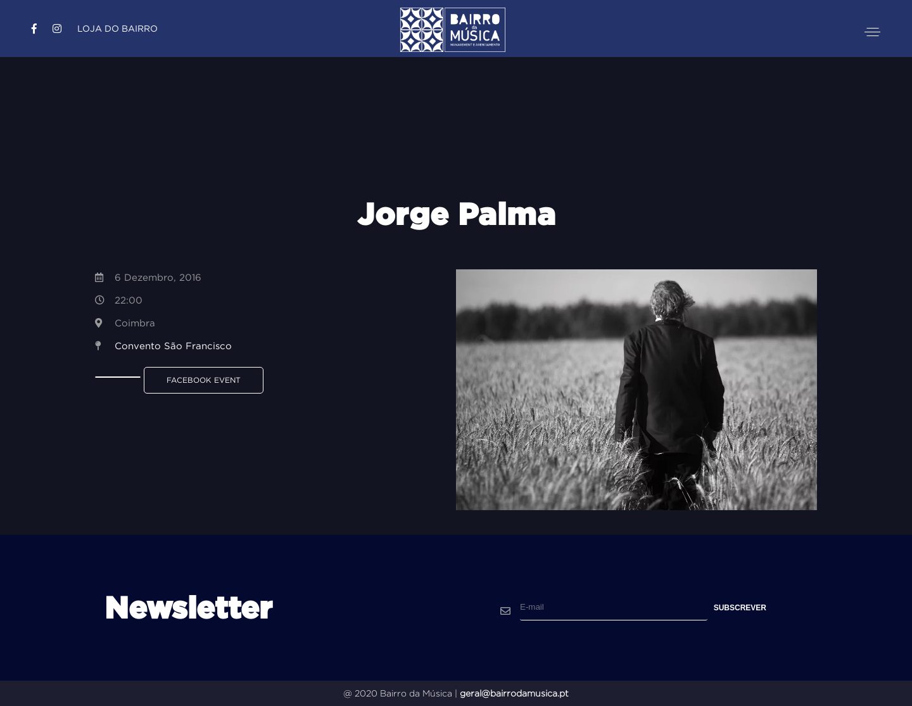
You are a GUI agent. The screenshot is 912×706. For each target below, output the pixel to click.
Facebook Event (204, 380)
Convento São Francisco (173, 345)
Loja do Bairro (117, 28)
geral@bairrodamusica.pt (514, 693)
